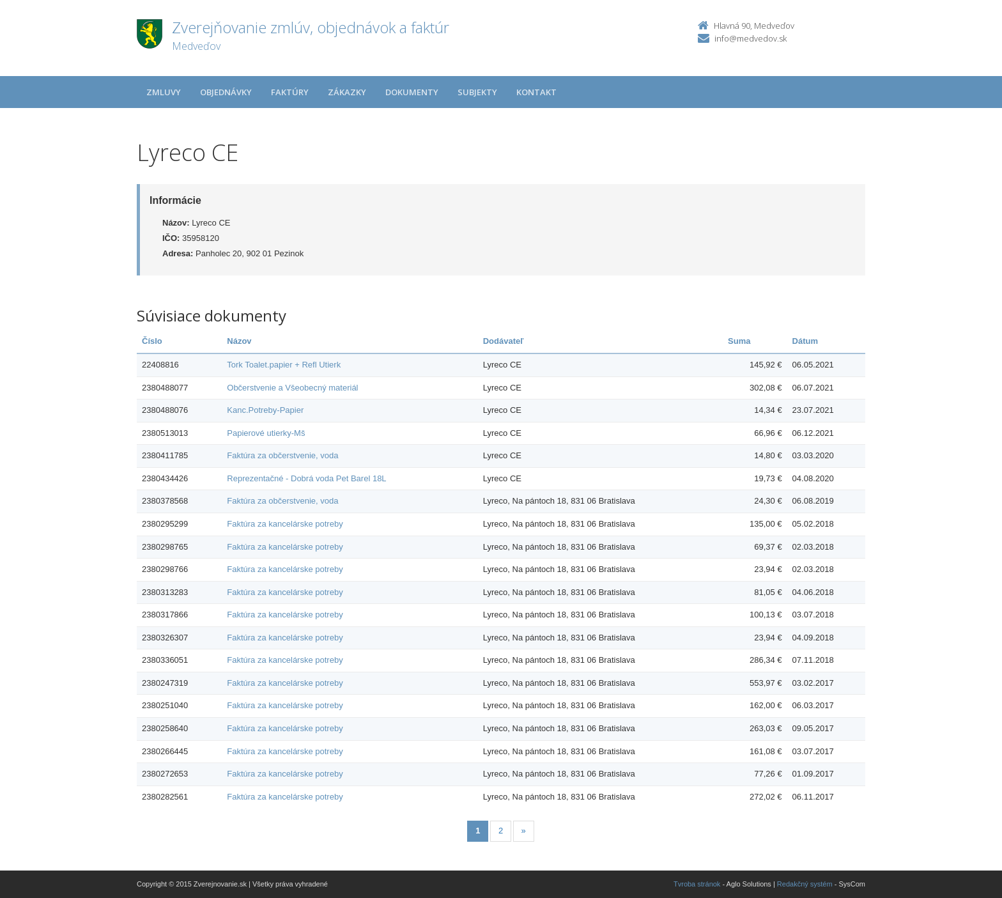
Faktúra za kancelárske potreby (285, 524)
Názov (239, 341)
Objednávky (226, 92)
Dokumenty (411, 92)
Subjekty (477, 92)
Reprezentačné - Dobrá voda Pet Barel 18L (306, 478)
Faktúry (290, 92)
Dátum (805, 341)
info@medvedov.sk (750, 38)
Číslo (152, 341)
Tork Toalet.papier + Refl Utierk (284, 364)
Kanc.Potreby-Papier (265, 410)
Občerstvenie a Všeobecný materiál (292, 387)
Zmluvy (163, 92)
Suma (739, 341)
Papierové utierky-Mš (266, 433)
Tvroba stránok (697, 884)
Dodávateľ (503, 341)
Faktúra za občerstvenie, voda (282, 455)
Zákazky (347, 92)
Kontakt (536, 92)
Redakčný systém (805, 884)
